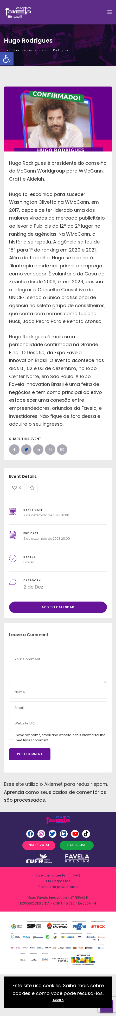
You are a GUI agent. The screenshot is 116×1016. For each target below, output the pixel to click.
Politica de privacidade (58, 886)
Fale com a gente (51, 875)
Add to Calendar (58, 607)
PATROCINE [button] (76, 844)
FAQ (76, 875)
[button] (7, 58)
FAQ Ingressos (58, 881)
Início (15, 50)
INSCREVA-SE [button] (39, 844)
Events (31, 50)
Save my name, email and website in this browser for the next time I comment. (60, 737)
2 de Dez (33, 587)
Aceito (58, 1000)
